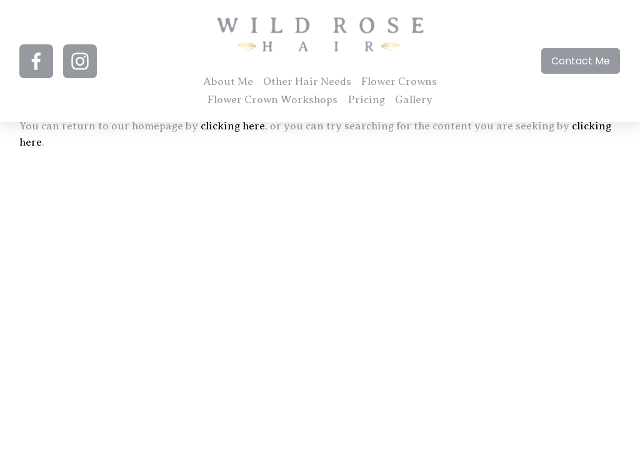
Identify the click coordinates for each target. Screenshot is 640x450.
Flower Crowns (399, 82)
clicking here (233, 126)
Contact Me (580, 61)
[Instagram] (80, 61)
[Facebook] (36, 61)
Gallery (413, 100)
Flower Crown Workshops (273, 100)
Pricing (366, 100)
